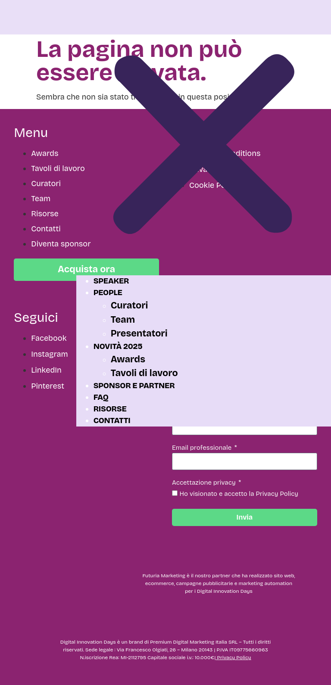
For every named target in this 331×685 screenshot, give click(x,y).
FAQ (101, 397)
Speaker (111, 281)
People (108, 292)
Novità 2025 (118, 346)
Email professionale (202, 448)
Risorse (110, 409)
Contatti (112, 420)
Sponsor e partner (134, 385)
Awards (128, 359)
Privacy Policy (234, 657)
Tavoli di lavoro (144, 373)
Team (123, 319)
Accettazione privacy (204, 483)
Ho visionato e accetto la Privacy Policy (239, 494)
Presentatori (139, 333)
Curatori (129, 305)
